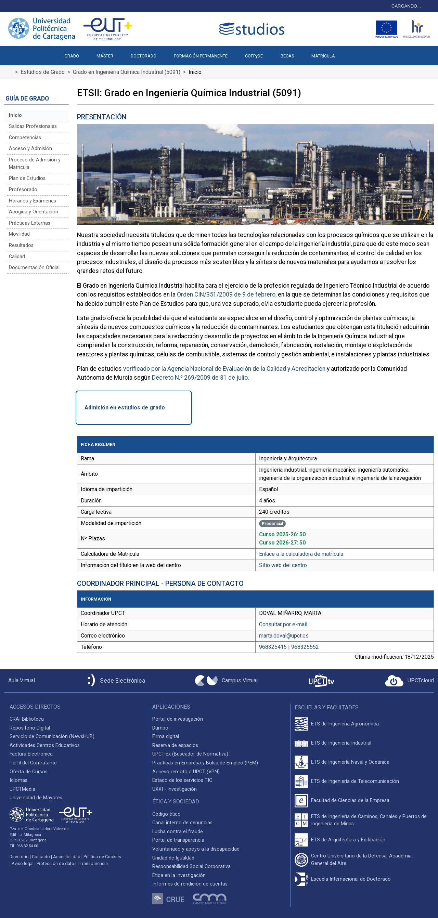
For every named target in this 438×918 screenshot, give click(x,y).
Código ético (166, 814)
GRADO (71, 55)
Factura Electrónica (31, 754)
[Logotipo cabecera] (253, 29)
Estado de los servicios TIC (182, 780)
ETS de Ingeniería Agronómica (345, 724)
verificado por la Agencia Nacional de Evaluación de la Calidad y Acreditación (224, 368)
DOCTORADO (143, 55)
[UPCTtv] (321, 681)
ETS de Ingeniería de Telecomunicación (355, 781)
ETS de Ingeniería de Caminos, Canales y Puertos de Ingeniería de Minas (369, 820)
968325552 (305, 647)
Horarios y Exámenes (32, 201)
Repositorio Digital (30, 728)
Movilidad (19, 234)
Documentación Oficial (34, 268)
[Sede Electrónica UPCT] (115, 680)
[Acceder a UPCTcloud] (409, 681)
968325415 (273, 647)
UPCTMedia (22, 789)
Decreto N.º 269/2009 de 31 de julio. (200, 377)
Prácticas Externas (29, 223)
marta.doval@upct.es (284, 635)
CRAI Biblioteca (27, 719)
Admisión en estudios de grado (125, 407)
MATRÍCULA (323, 55)
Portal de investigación (177, 719)
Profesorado (23, 190)
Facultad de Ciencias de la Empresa (350, 800)
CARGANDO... (406, 6)
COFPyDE (254, 55)
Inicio (15, 115)
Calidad (17, 257)
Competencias (25, 138)
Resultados (21, 245)
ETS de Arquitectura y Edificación (348, 840)
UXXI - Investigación (174, 789)
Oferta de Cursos (29, 772)
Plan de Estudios (27, 178)
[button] (352, 52)
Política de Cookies (102, 856)
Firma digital (165, 736)
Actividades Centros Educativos (45, 745)
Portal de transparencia (178, 840)
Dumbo (160, 728)
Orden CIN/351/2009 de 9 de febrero (226, 294)
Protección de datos (57, 863)
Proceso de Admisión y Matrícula (35, 163)
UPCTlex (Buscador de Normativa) (190, 754)
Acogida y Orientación (33, 212)
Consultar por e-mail (283, 624)
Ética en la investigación (179, 875)
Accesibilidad (66, 856)
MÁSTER (104, 55)
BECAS (287, 55)
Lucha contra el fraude (177, 832)
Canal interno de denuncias (182, 823)
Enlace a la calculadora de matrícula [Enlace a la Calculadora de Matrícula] (301, 554)
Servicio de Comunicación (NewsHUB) (52, 736)
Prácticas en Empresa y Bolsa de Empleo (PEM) (205, 763)
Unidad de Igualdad (173, 858)
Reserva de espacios (175, 745)
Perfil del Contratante (33, 763)
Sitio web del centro (283, 565)
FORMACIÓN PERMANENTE (201, 55)
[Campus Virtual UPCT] (226, 680)
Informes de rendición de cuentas (190, 884)
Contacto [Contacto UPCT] (41, 856)
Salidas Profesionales (33, 126)
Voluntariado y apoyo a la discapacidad (196, 849)
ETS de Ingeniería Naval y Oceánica (350, 762)
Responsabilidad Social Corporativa (191, 866)
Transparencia (94, 863)
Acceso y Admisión (30, 149)
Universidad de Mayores (36, 798)
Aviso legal (23, 863)
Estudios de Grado (43, 72)
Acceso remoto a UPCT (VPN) (186, 772)
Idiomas (18, 780)
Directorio (19, 856)
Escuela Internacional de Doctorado (351, 879)
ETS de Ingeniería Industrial (341, 743)
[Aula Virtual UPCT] (19, 681)
